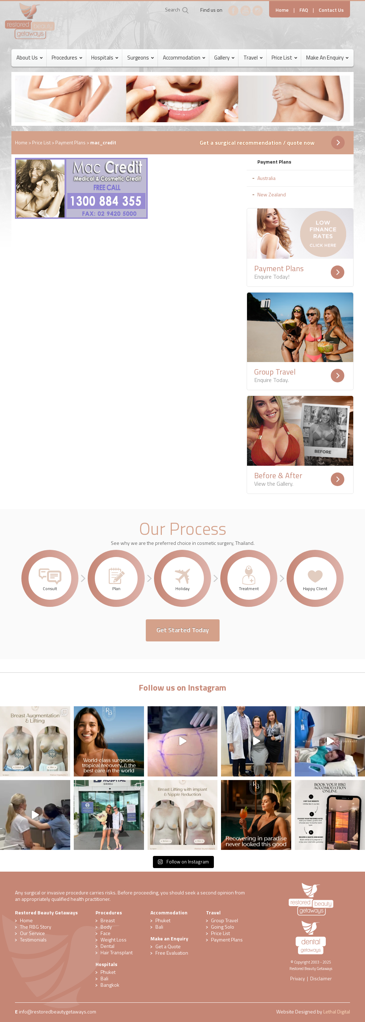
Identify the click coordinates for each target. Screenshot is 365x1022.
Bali (104, 978)
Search (172, 9)
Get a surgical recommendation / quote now (257, 142)
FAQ (303, 10)
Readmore (337, 272)
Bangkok (110, 985)
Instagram (257, 10)
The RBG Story (35, 926)
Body (106, 926)
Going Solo (222, 926)
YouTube (245, 10)
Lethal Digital (336, 1011)
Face (105, 933)
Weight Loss (114, 939)
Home (282, 10)
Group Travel (224, 920)
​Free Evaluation (171, 952)
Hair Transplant (117, 952)
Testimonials (33, 939)
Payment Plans (70, 142)
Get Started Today (182, 630)
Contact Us (331, 10)
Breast (108, 920)
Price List (41, 142)
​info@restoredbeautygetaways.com (57, 1011)
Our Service (32, 933)
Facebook (233, 10)
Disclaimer (321, 978)
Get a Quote (168, 946)
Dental (107, 946)
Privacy (297, 978)
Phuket (108, 972)
